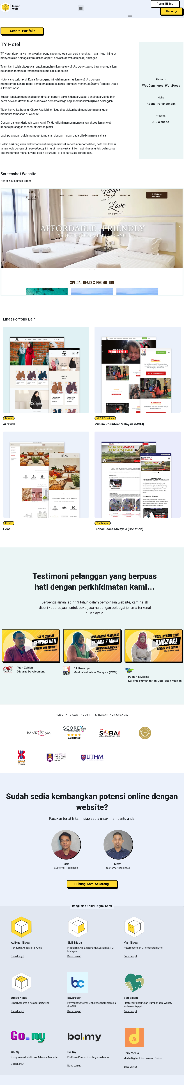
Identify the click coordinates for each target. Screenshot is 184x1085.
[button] (81, 8)
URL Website (161, 122)
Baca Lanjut (17, 956)
